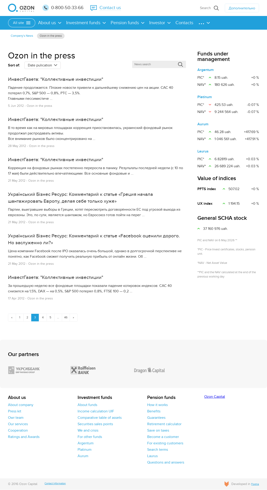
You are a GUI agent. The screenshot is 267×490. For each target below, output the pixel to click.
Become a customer (163, 437)
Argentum (205, 71)
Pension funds (125, 23)
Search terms (157, 450)
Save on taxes (158, 430)
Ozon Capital (214, 397)
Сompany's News (25, 36)
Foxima (254, 484)
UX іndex (204, 205)
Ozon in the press (61, 36)
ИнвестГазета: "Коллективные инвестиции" (66, 81)
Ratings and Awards (23, 437)
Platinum (204, 98)
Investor (157, 23)
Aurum (202, 125)
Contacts (184, 23)
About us (47, 23)
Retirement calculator (164, 424)
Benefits (153, 411)
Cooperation (18, 430)
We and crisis (88, 430)
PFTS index (206, 190)
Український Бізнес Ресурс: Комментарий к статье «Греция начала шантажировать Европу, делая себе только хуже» (87, 198)
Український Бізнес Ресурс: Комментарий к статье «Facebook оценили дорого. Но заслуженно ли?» (91, 239)
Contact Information (59, 484)
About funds (87, 405)
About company (20, 405)
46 (78, 317)
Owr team (16, 418)
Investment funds (83, 23)
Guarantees (156, 418)
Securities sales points (95, 424)
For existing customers (165, 443)
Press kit (14, 411)
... (69, 317)
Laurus (203, 152)
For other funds (90, 437)
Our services (18, 424)
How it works (157, 405)
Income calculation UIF (96, 411)
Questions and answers (165, 462)
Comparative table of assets (100, 418)
